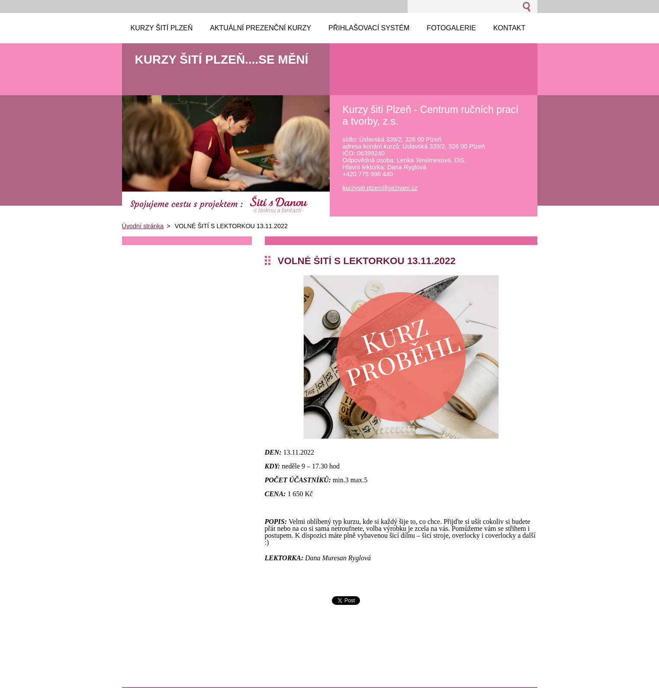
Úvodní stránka (143, 226)
